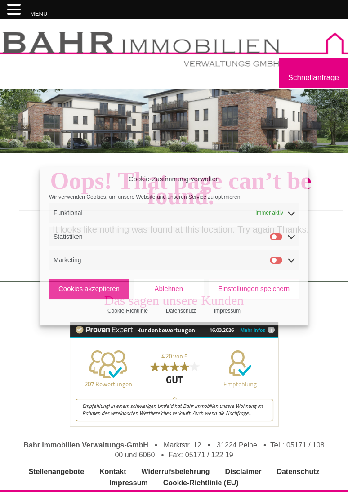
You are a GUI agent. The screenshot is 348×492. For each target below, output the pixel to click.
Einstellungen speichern (254, 288)
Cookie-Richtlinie (127, 311)
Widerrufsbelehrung (176, 471)
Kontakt (112, 471)
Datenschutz (181, 311)
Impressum (227, 311)
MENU (38, 13)
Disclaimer (243, 471)
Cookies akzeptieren (89, 288)
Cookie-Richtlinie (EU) (201, 483)
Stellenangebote (56, 471)
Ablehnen (169, 288)
